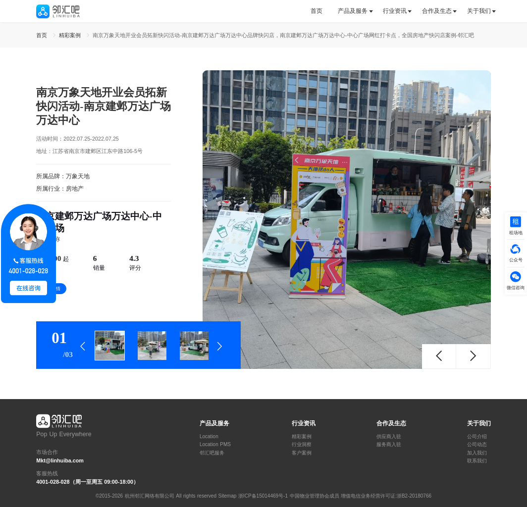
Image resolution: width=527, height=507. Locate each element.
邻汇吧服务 (212, 453)
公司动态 (477, 444)
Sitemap (227, 496)
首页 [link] (42, 35)
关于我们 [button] (479, 10)
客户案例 (302, 453)
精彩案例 (302, 436)
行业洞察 (302, 444)
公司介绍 (477, 436)
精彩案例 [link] (71, 35)
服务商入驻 (388, 444)
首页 (316, 10)
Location (209, 436)
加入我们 (477, 453)
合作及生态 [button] (437, 10)
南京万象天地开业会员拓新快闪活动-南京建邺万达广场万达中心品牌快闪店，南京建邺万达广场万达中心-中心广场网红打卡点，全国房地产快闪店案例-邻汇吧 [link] (283, 35)
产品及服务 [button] (353, 10)
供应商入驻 (388, 436)
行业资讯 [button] (395, 10)
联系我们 (477, 460)
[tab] (320, 11)
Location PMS (215, 444)
